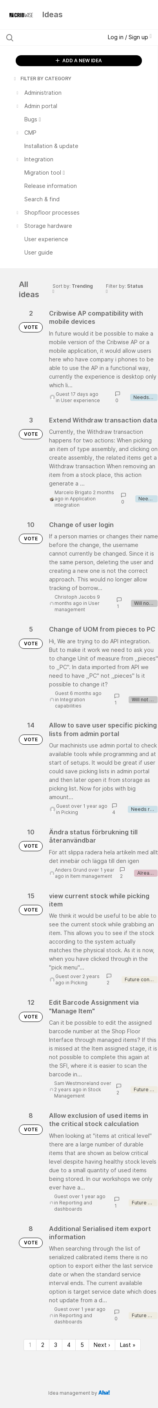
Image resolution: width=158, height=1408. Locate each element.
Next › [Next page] (102, 1344)
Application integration (75, 502)
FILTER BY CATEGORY (42, 78)
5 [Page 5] (82, 1344)
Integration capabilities (70, 703)
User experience (80, 400)
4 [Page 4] (69, 1344)
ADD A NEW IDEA (79, 60)
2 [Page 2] (42, 1344)
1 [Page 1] (30, 1344)
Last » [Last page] (128, 1344)
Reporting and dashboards (73, 1206)
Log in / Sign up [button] (130, 37)
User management (77, 606)
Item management (91, 876)
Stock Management (77, 1093)
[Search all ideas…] (49, 37)
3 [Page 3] (55, 1344)
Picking (69, 812)
